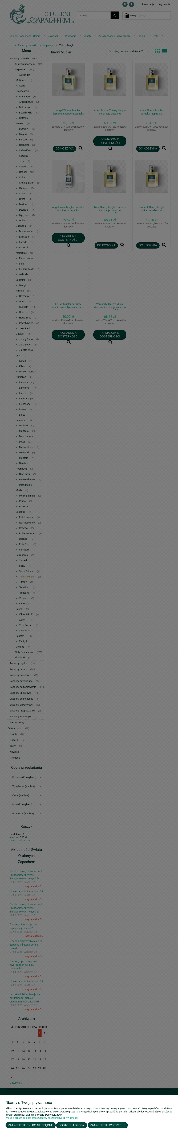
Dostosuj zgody (71, 1125)
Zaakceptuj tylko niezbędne (30, 1125)
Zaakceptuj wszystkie (107, 1125)
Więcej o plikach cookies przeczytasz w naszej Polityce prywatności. (42, 1117)
